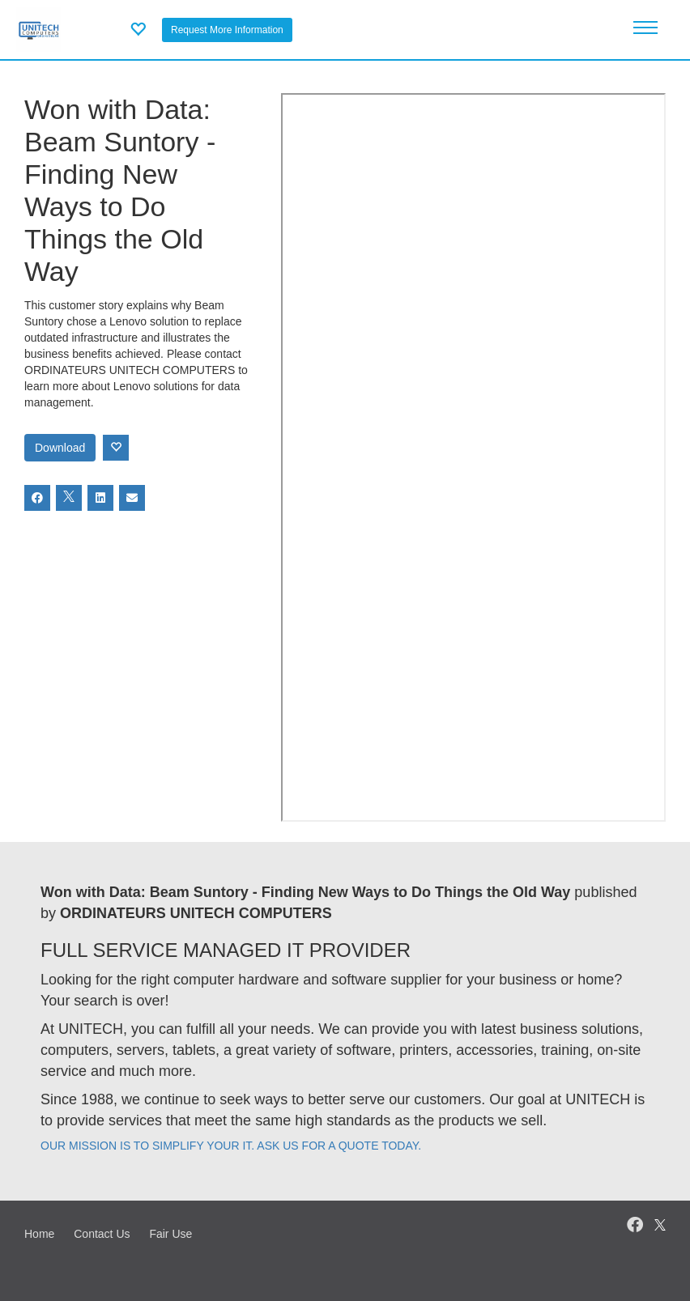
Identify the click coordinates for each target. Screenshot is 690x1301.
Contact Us (102, 1233)
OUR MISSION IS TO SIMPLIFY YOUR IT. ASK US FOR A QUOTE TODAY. (230, 1145)
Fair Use (170, 1233)
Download (60, 447)
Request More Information (227, 30)
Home (39, 1233)
